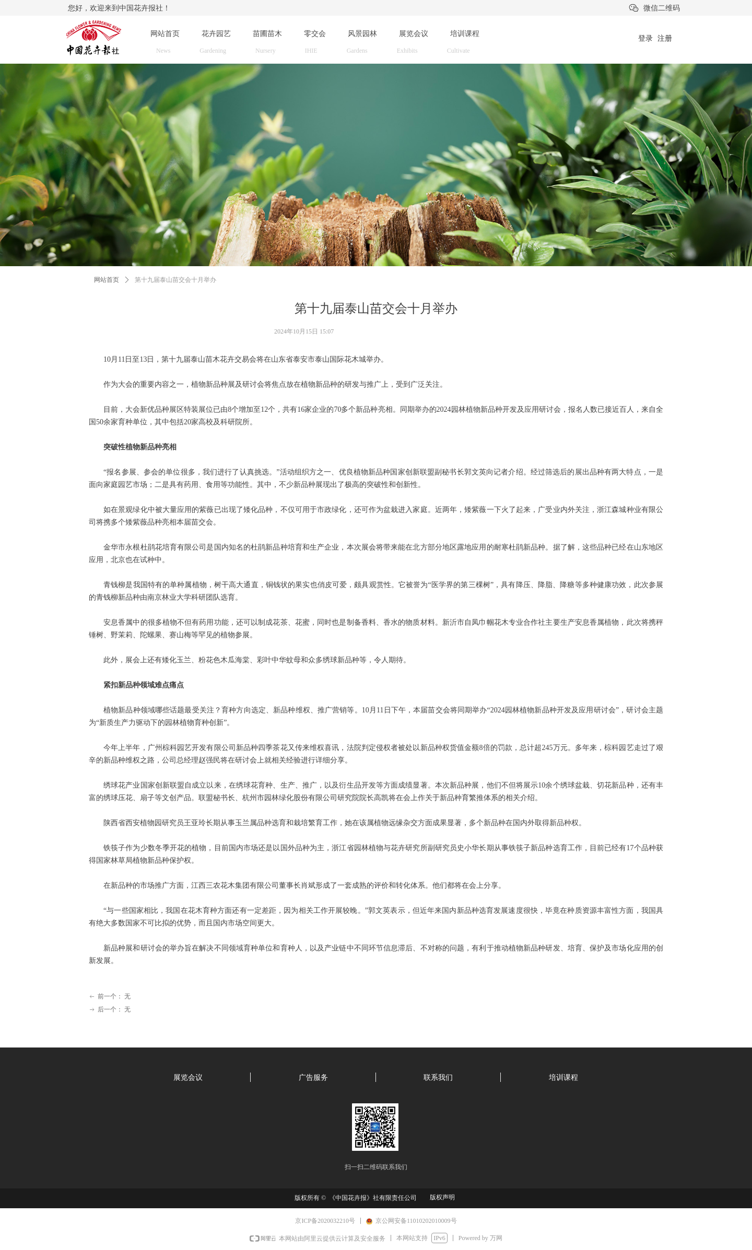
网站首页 (106, 279)
